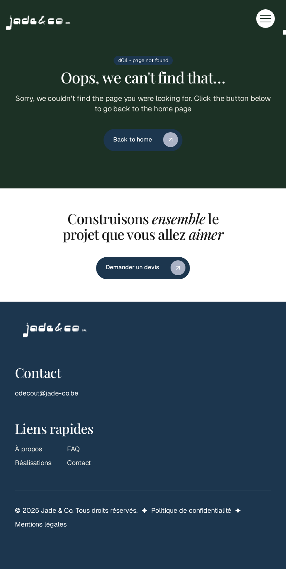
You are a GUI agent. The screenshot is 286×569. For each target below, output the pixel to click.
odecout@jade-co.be (46, 393)
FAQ (73, 449)
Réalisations (33, 462)
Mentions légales (40, 524)
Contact (79, 462)
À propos (28, 449)
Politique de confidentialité (191, 510)
